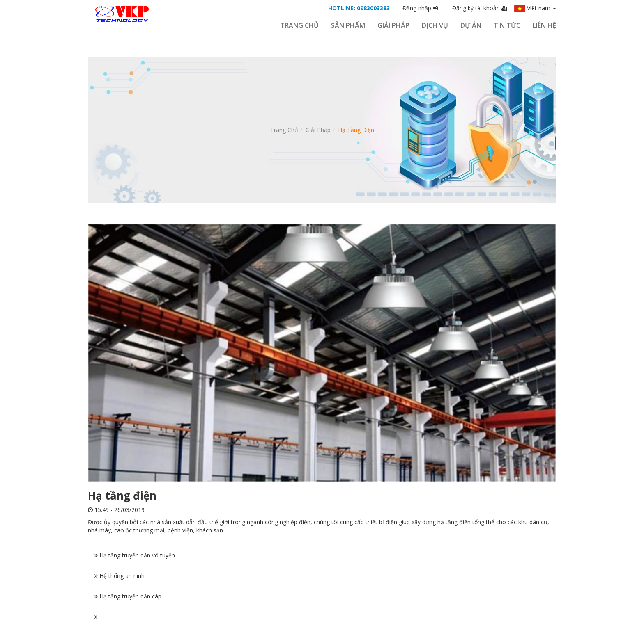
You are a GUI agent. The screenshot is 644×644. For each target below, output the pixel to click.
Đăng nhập (420, 8)
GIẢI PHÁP (393, 25)
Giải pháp (318, 130)
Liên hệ (544, 25)
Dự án (470, 25)
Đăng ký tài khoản (480, 8)
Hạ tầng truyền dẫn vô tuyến (134, 555)
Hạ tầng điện (356, 130)
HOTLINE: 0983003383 (359, 8)
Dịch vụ (435, 25)
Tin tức (507, 25)
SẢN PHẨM (348, 25)
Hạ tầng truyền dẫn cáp (127, 596)
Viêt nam (535, 8)
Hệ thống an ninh (119, 576)
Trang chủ (299, 25)
